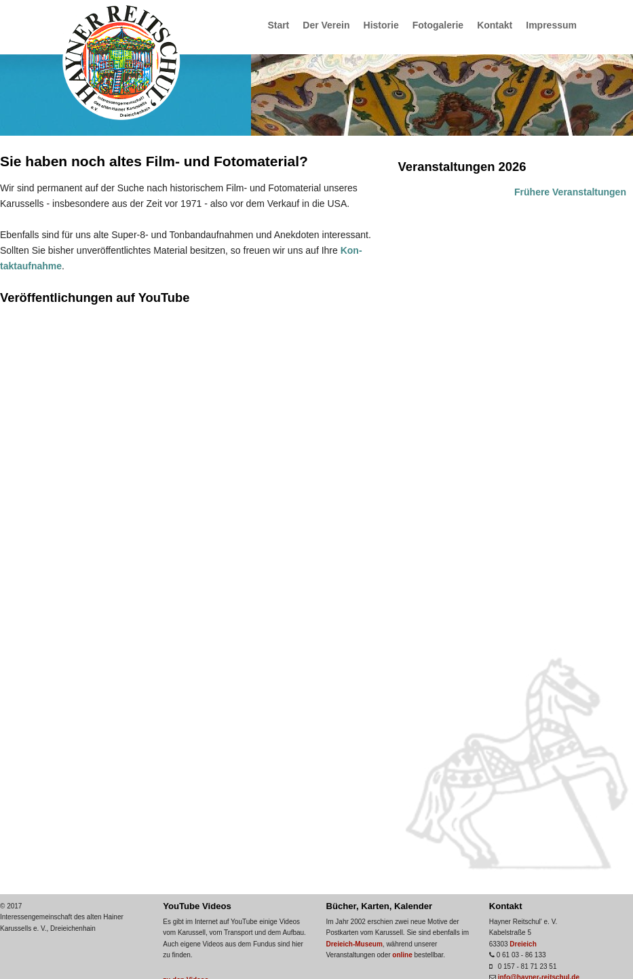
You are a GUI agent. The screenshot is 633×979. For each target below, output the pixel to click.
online (402, 955)
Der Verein (326, 25)
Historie (381, 25)
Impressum (551, 25)
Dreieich (523, 944)
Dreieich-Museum (354, 944)
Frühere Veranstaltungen (570, 192)
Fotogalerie (438, 25)
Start (278, 25)
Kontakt (494, 25)
